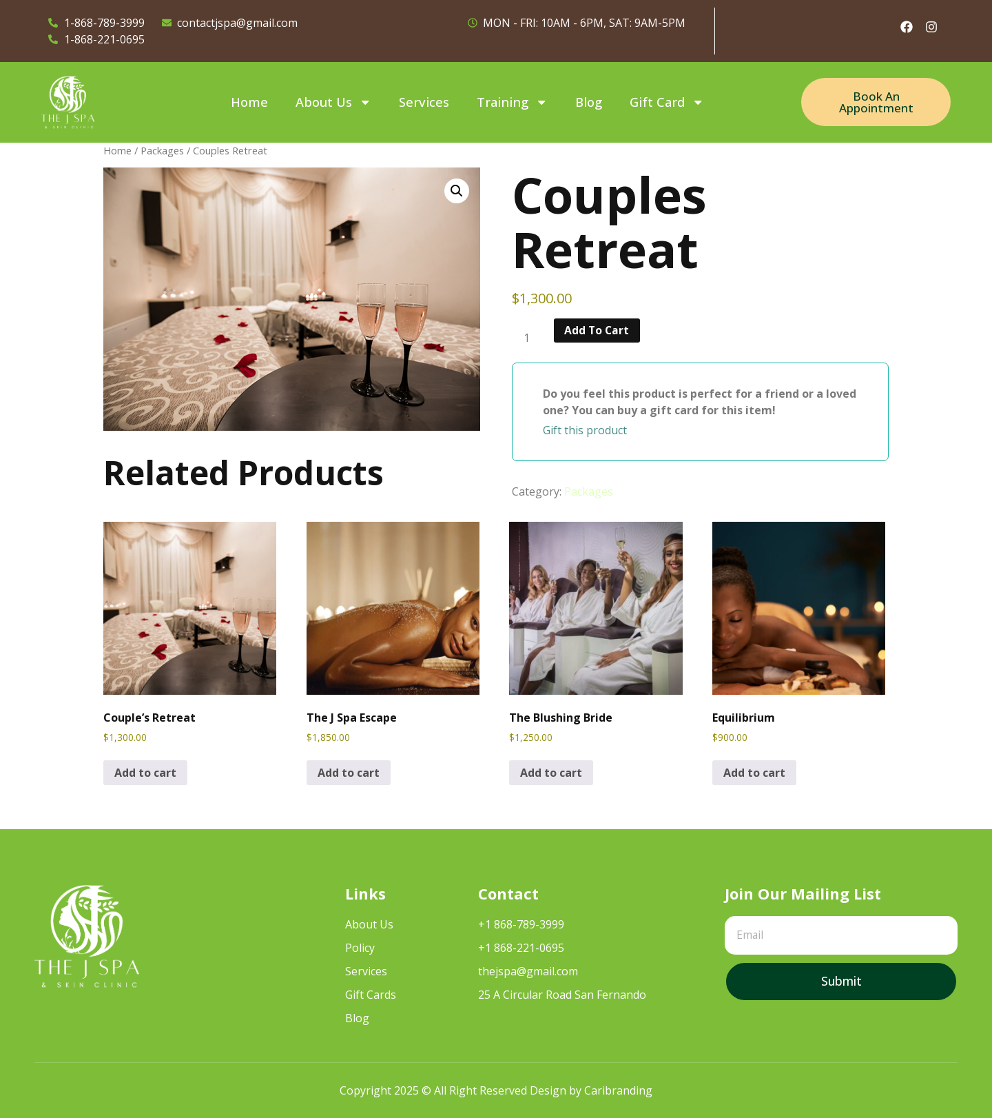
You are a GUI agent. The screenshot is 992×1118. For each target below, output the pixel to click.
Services (424, 101)
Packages (162, 150)
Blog (588, 101)
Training (512, 102)
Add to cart (599, 330)
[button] (456, 191)
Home (249, 101)
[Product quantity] (532, 338)
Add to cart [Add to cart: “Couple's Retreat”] (145, 772)
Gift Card (667, 102)
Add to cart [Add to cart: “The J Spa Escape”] (349, 772)
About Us (333, 102)
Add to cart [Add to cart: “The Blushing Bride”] (551, 772)
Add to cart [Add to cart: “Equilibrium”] (754, 772)
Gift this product (585, 430)
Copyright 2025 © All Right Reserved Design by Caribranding (496, 1090)
